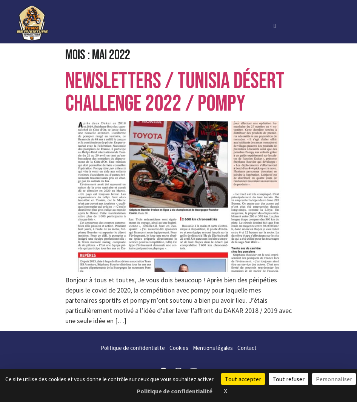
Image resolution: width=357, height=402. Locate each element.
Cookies (178, 347)
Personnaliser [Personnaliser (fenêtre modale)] (334, 379)
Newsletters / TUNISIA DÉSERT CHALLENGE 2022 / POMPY (174, 92)
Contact (247, 347)
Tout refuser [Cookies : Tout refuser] (288, 379)
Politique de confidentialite (133, 347)
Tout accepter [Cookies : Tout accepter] (243, 379)
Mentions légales (213, 347)
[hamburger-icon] (274, 25)
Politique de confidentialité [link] (174, 391)
